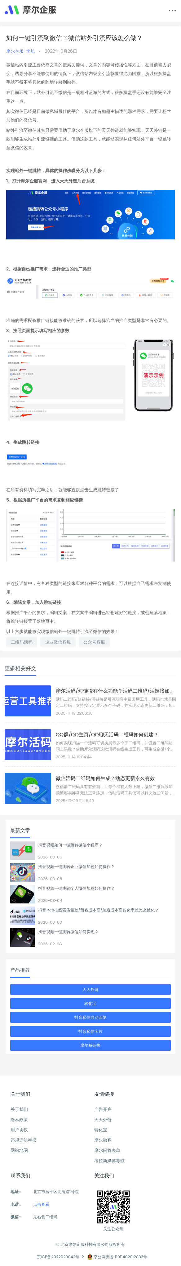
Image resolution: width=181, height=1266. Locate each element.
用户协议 (19, 1130)
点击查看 (41, 1204)
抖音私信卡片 (90, 1031)
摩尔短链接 (90, 1045)
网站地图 (19, 1150)
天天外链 (90, 989)
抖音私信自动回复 (90, 1017)
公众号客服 (94, 642)
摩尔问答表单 (107, 1150)
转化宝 (90, 1003)
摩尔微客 (103, 1140)
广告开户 (103, 1109)
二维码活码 (22, 642)
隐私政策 (19, 1120)
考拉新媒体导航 (109, 1160)
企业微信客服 (58, 642)
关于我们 (19, 1109)
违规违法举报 (24, 1140)
